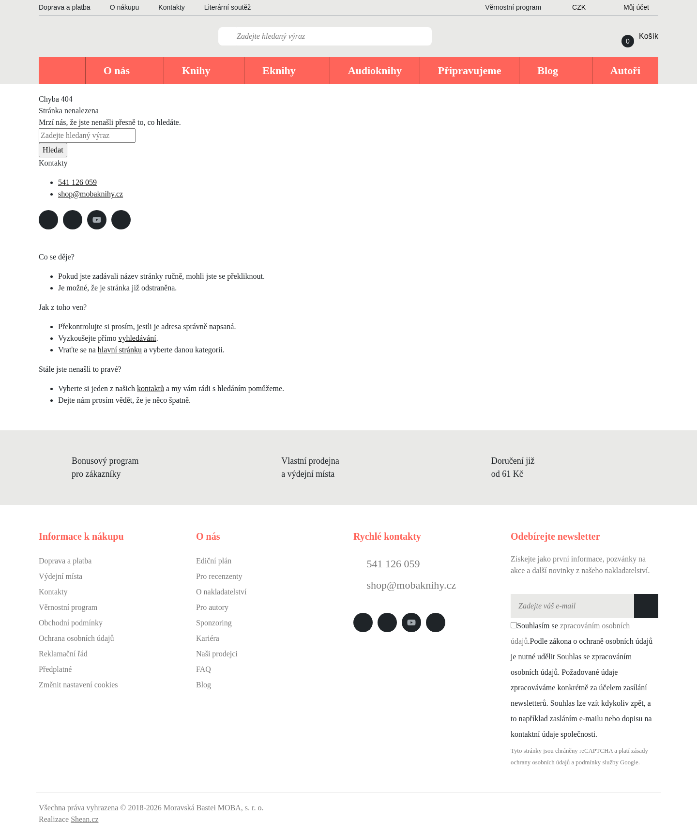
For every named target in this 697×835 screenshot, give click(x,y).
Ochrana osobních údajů (76, 638)
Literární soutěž (227, 7)
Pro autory (212, 607)
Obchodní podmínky (71, 623)
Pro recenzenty (219, 576)
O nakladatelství (221, 592)
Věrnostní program (68, 607)
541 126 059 (77, 182)
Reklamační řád (63, 654)
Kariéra (207, 638)
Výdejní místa (60, 576)
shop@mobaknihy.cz (90, 194)
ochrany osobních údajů (540, 762)
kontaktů (150, 388)
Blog (203, 685)
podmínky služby (597, 762)
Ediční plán (213, 561)
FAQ (203, 669)
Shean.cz (84, 819)
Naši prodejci (217, 654)
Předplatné (55, 669)
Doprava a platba (65, 7)
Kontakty (171, 7)
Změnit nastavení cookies (78, 685)
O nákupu (124, 7)
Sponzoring (214, 623)
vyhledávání (137, 338)
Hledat (53, 150)
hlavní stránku (120, 350)
